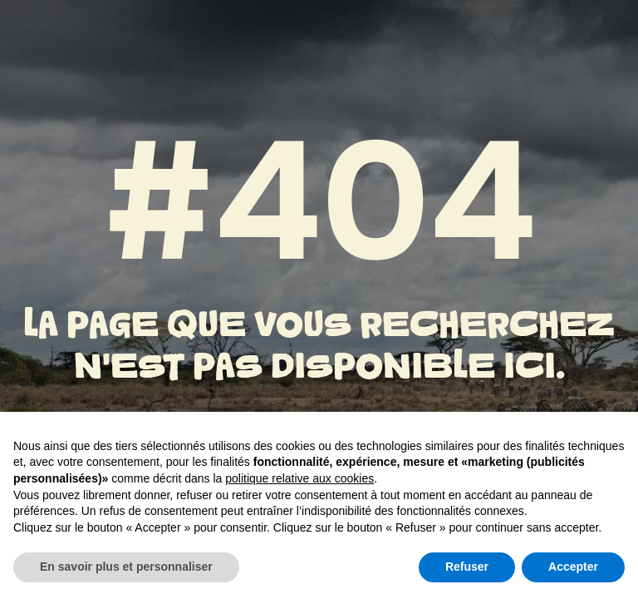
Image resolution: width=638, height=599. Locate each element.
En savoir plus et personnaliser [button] (126, 566)
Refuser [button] (466, 566)
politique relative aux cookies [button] (299, 478)
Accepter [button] (573, 566)
